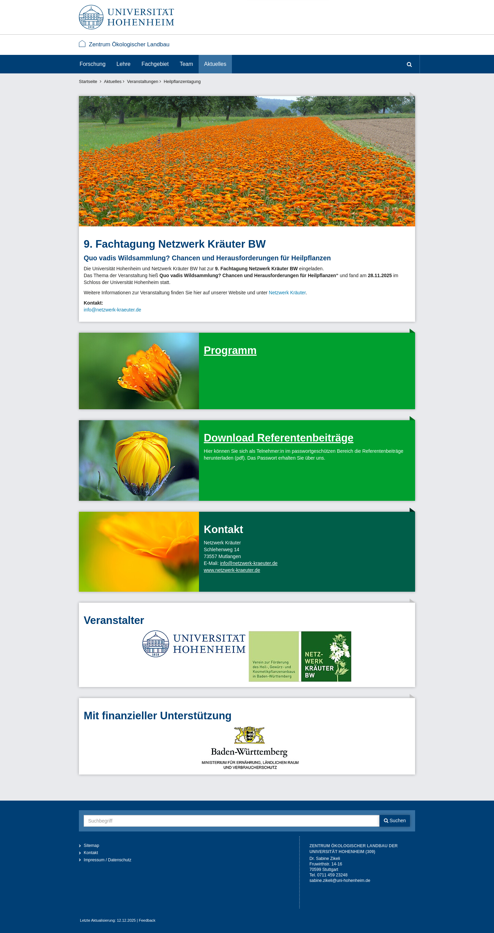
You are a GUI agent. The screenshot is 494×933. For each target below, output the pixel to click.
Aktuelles (215, 64)
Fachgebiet (155, 64)
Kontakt (91, 852)
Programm (230, 350)
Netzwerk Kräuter (287, 292)
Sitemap (91, 845)
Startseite (88, 81)
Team (186, 64)
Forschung (93, 64)
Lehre (124, 64)
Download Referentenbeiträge (278, 438)
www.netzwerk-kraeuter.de (232, 570)
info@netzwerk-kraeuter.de (112, 309)
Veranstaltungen (142, 81)
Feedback (147, 920)
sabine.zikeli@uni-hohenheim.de (339, 880)
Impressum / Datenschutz (107, 860)
